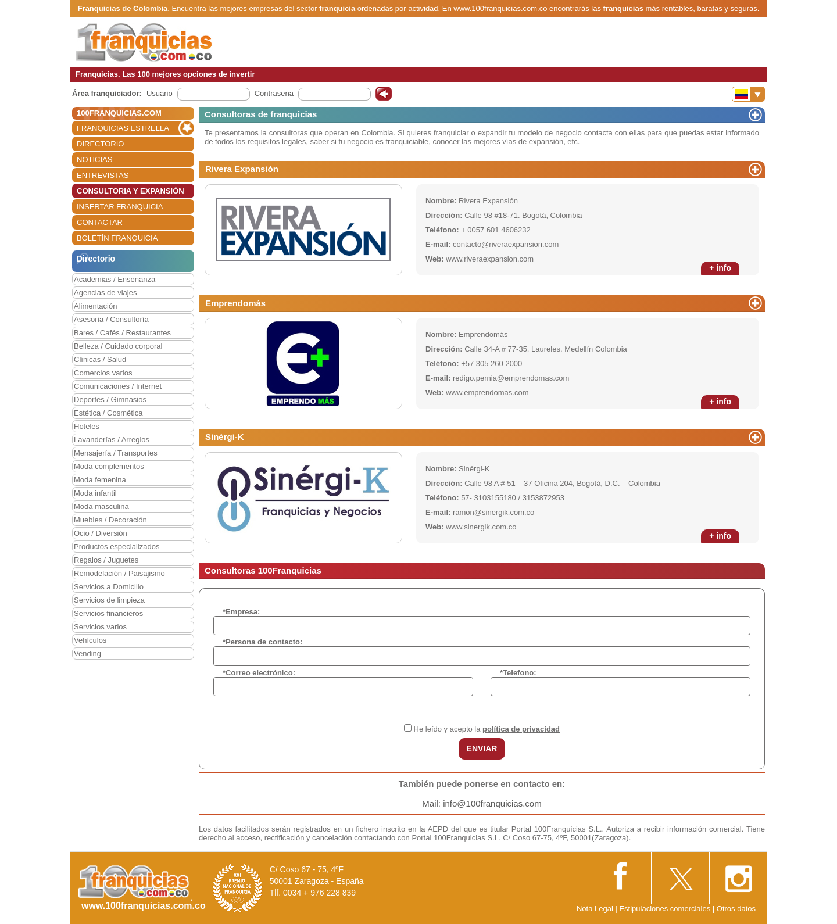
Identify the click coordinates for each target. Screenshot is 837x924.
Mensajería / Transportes (116, 453)
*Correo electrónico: (259, 672)
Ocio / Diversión (100, 533)
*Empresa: (241, 611)
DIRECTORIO (100, 143)
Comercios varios (103, 372)
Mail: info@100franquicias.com (481, 803)
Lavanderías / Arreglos (111, 439)
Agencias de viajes (105, 292)
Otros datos (736, 908)
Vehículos (90, 640)
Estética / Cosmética (108, 413)
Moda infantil (95, 493)
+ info (720, 268)
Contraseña (274, 93)
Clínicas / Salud (100, 359)
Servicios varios (100, 626)
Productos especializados (116, 546)
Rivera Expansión (241, 169)
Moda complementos (109, 466)
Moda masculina (101, 506)
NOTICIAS (94, 159)
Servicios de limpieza (109, 600)
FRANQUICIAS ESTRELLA (123, 128)
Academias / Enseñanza (114, 279)
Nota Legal (595, 908)
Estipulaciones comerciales (665, 908)
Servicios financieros (108, 613)
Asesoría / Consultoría (111, 319)
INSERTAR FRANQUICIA (120, 206)
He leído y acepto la (487, 729)
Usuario (159, 93)
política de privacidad (521, 729)
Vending (87, 653)
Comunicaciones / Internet (118, 386)
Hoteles (86, 426)
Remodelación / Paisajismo (119, 573)
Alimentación (95, 306)
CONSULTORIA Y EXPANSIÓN (130, 191)
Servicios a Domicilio (109, 586)
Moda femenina (100, 479)
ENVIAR (482, 748)
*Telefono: (518, 672)
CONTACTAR (100, 222)
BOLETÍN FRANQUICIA (117, 238)
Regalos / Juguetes (106, 560)
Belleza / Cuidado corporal (118, 346)
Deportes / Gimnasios (110, 399)
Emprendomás (235, 303)
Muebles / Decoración (110, 519)
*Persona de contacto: (262, 642)
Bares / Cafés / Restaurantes (122, 332)
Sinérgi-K (224, 437)
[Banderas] (748, 94)
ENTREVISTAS (102, 175)
